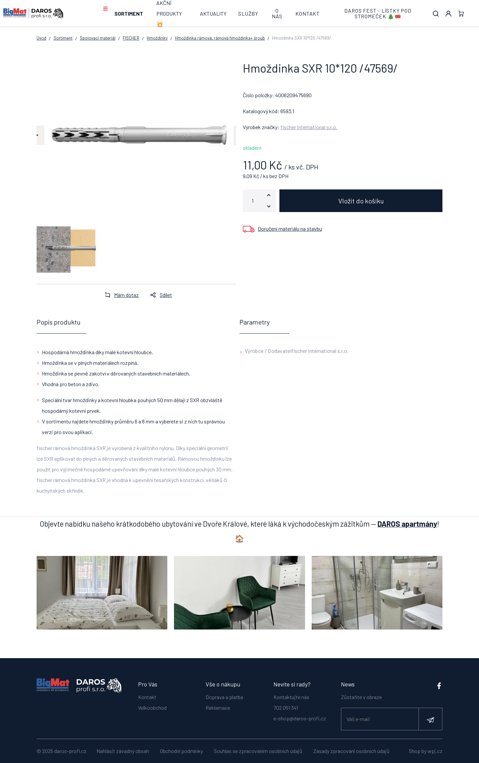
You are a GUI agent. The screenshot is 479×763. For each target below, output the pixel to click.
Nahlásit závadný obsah (122, 751)
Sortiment (128, 13)
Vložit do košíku (361, 201)
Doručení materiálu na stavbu (290, 228)
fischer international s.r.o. (308, 127)
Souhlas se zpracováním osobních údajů (258, 751)
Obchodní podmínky (181, 751)
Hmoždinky (157, 38)
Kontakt (307, 13)
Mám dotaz (120, 295)
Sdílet (159, 295)
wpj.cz (434, 751)
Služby (248, 13)
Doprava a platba (224, 697)
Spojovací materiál (97, 38)
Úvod (41, 38)
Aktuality (213, 13)
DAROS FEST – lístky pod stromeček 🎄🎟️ (377, 13)
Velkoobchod (152, 707)
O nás (277, 13)
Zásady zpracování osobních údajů (351, 751)
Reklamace (218, 707)
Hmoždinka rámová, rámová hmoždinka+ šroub (220, 38)
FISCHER (131, 38)
